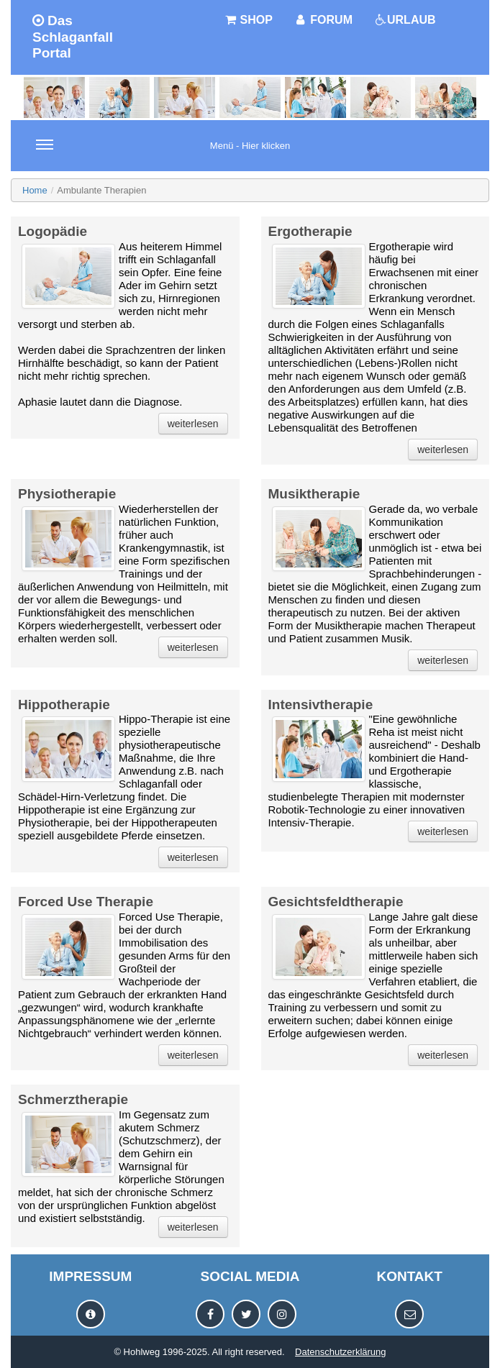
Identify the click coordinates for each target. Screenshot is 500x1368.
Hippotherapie (64, 704)
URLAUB (405, 20)
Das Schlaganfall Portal (72, 36)
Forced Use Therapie (85, 901)
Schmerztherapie (73, 1099)
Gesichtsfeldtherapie (336, 901)
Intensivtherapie (320, 704)
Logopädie (52, 231)
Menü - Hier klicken (163, 154)
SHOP (248, 20)
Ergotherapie (310, 231)
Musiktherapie (314, 493)
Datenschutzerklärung (340, 1351)
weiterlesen (193, 423)
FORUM (323, 20)
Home (34, 190)
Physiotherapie (67, 493)
